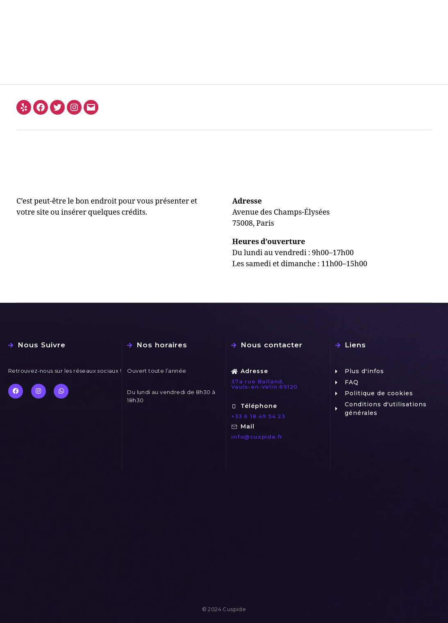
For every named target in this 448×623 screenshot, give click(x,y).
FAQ (381, 11)
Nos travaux (312, 11)
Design (352, 11)
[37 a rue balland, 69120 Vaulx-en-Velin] (224, 539)
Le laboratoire (261, 11)
